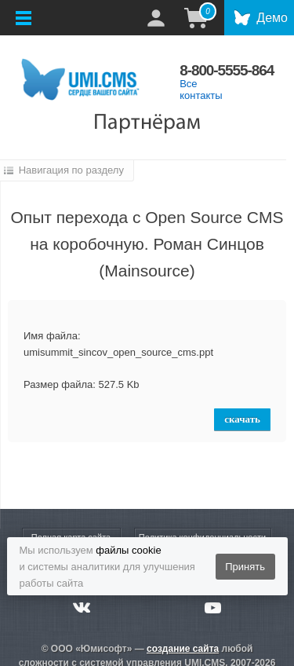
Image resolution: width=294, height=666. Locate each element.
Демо (272, 17)
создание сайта (183, 648)
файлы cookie (128, 550)
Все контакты (201, 89)
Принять (245, 567)
